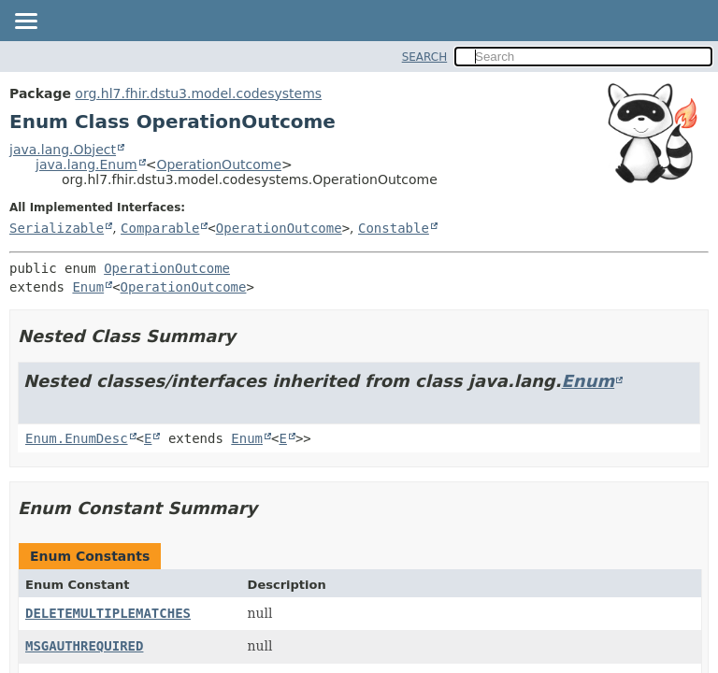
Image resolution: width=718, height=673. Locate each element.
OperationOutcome (218, 164)
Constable (393, 228)
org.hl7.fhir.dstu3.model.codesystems (198, 93)
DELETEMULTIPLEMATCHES (108, 613)
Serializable (56, 228)
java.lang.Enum (86, 164)
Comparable (160, 228)
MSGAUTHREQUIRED (84, 645)
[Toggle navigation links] (25, 22)
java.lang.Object (62, 149)
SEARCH (425, 57)
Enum (88, 286)
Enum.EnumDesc (76, 438)
